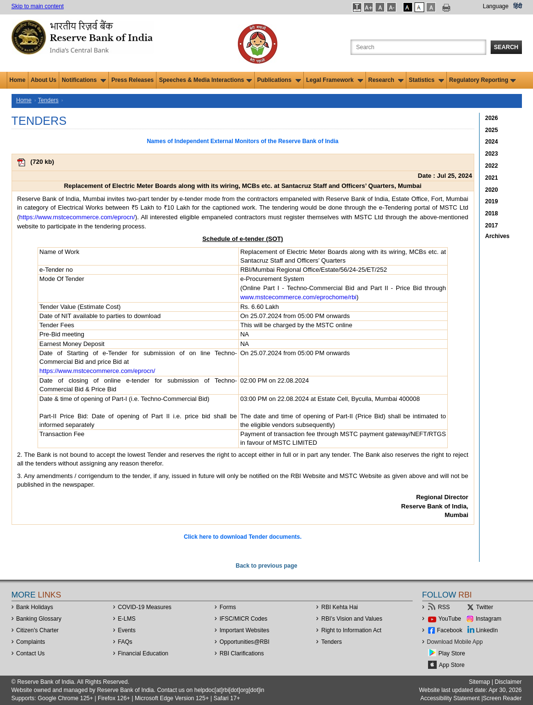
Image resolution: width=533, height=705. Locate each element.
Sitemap (479, 681)
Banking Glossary (39, 618)
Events (127, 630)
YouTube (450, 618)
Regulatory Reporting (482, 80)
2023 (491, 153)
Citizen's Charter (37, 630)
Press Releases (132, 80)
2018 (491, 213)
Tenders (48, 100)
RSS (444, 607)
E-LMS (127, 618)
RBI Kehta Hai (339, 607)
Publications (279, 80)
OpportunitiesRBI (245, 641)
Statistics (426, 80)
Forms (228, 607)
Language (495, 6)
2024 (491, 141)
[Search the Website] (418, 47)
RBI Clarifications (242, 653)
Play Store (452, 653)
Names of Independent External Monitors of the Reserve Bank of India (242, 141)
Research (385, 80)
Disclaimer (507, 681)
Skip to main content (38, 6)
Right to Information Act (351, 630)
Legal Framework (334, 80)
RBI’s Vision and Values (351, 618)
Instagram (488, 618)
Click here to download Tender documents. (242, 536)
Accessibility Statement (450, 698)
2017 (491, 225)
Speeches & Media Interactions (205, 80)
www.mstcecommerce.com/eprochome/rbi (298, 297)
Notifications (84, 80)
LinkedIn (487, 630)
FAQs (125, 641)
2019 (491, 201)
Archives (497, 236)
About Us (43, 80)
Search (506, 47)
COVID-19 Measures (144, 607)
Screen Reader (502, 698)
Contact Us (30, 653)
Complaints (30, 641)
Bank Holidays (34, 607)
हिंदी (517, 6)
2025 (491, 130)
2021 (491, 177)
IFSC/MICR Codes (243, 618)
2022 (491, 165)
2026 (491, 118)
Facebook (450, 630)
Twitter (484, 607)
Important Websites (244, 630)
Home (18, 80)
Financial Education (143, 653)
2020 (491, 189)
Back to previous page (266, 565)
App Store (452, 665)
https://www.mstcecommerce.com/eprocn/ (77, 217)
